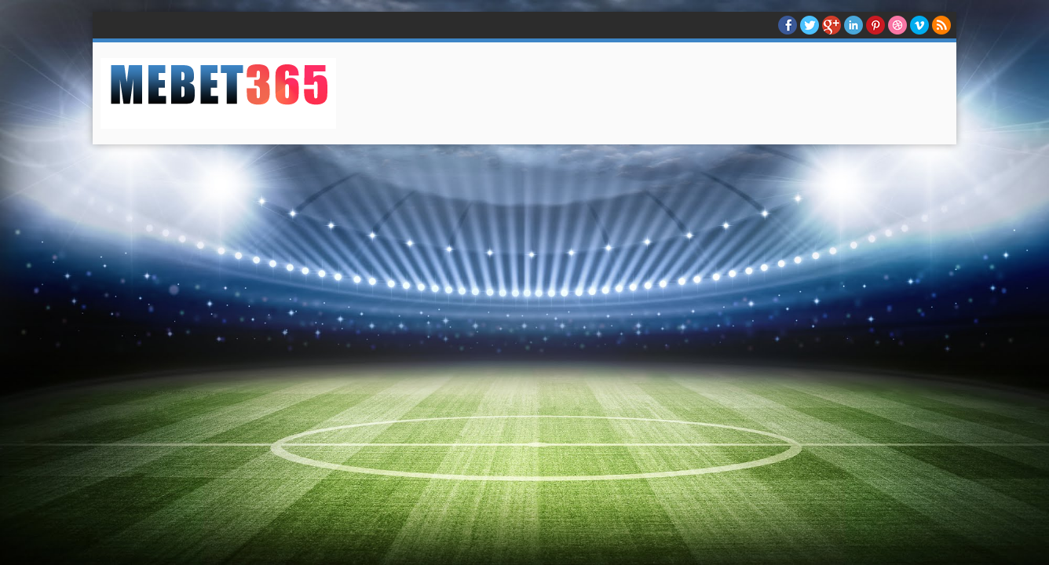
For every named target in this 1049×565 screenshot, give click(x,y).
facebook (787, 25)
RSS (941, 25)
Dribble (897, 25)
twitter (809, 25)
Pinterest (875, 25)
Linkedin (853, 25)
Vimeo (919, 25)
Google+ (831, 25)
